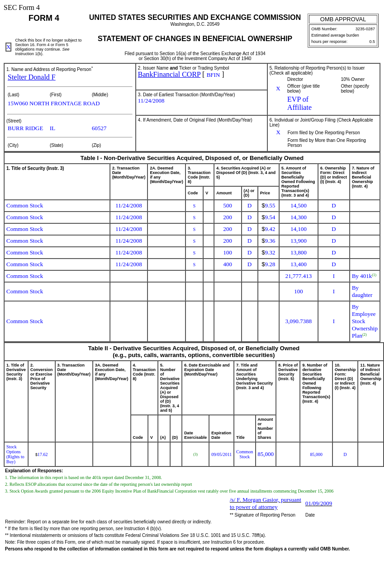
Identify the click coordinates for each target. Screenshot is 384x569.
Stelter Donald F (32, 77)
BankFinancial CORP (169, 74)
